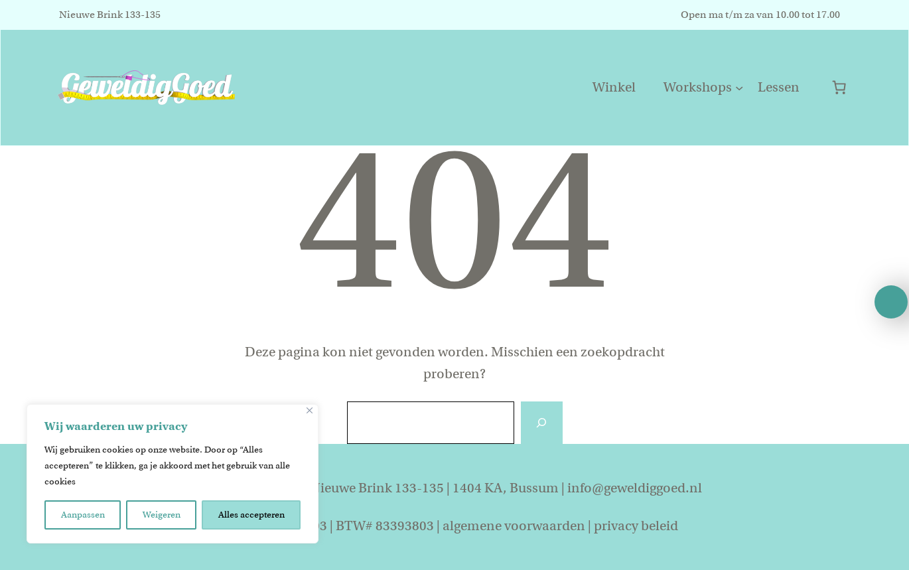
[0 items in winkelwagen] (839, 87)
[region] (172, 473)
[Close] (310, 410)
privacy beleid (636, 526)
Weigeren (161, 514)
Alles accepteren (251, 514)
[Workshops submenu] (739, 88)
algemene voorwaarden (514, 526)
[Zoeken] (541, 422)
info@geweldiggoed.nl (634, 488)
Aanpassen (83, 514)
